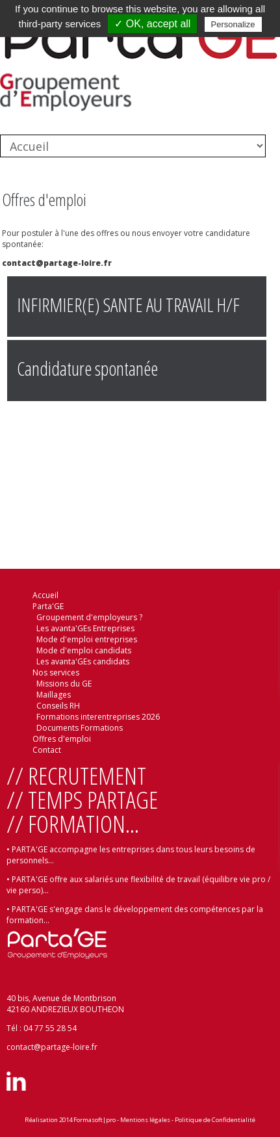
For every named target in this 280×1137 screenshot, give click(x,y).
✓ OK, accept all (152, 23)
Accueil (45, 595)
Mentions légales (145, 1120)
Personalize (233, 24)
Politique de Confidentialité (215, 1120)
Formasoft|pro (94, 1120)
